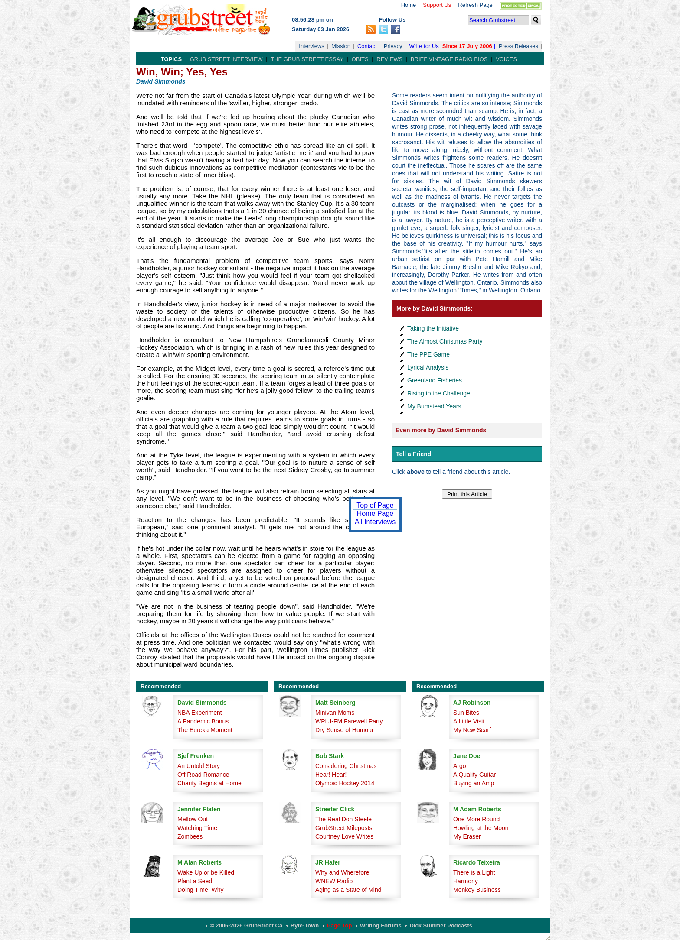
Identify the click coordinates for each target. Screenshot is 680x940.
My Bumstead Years (434, 406)
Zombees (190, 836)
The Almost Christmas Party (445, 341)
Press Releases (518, 46)
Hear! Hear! (331, 774)
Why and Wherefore (342, 872)
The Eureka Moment (204, 729)
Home (408, 5)
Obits (360, 59)
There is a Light (474, 872)
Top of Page (374, 505)
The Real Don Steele (343, 819)
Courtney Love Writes (344, 836)
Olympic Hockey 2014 (344, 783)
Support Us (437, 5)
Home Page (375, 513)
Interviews (311, 46)
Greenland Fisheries (434, 380)
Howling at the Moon (481, 827)
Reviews (389, 59)
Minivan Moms (334, 712)
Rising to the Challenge (438, 393)
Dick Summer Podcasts (440, 925)
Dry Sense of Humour (344, 729)
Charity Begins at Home (209, 783)
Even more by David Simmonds (441, 430)
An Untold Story (198, 765)
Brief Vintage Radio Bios (449, 59)
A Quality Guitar (474, 774)
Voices (506, 59)
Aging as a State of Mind (348, 889)
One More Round (476, 819)
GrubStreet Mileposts (344, 827)
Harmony (465, 881)
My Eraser (467, 836)
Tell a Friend (413, 454)
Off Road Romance (203, 774)
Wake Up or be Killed (205, 872)
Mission (340, 46)
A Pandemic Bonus (203, 721)
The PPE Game (428, 354)
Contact (367, 46)
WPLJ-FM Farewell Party (349, 721)
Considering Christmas (346, 765)
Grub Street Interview (226, 59)
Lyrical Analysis (427, 367)
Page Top (339, 925)
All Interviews (375, 521)
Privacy (393, 46)
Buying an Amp (473, 783)
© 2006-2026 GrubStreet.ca (246, 925)
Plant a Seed (194, 881)
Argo (459, 765)
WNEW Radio (334, 881)
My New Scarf (472, 729)
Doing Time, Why (200, 889)
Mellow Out (192, 819)
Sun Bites (466, 712)
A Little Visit (468, 721)
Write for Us (423, 46)
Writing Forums (381, 925)
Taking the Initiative (433, 328)
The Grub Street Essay (307, 59)
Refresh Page (475, 5)
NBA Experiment (199, 712)
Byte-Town (305, 925)
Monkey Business (477, 889)
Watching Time (197, 827)
